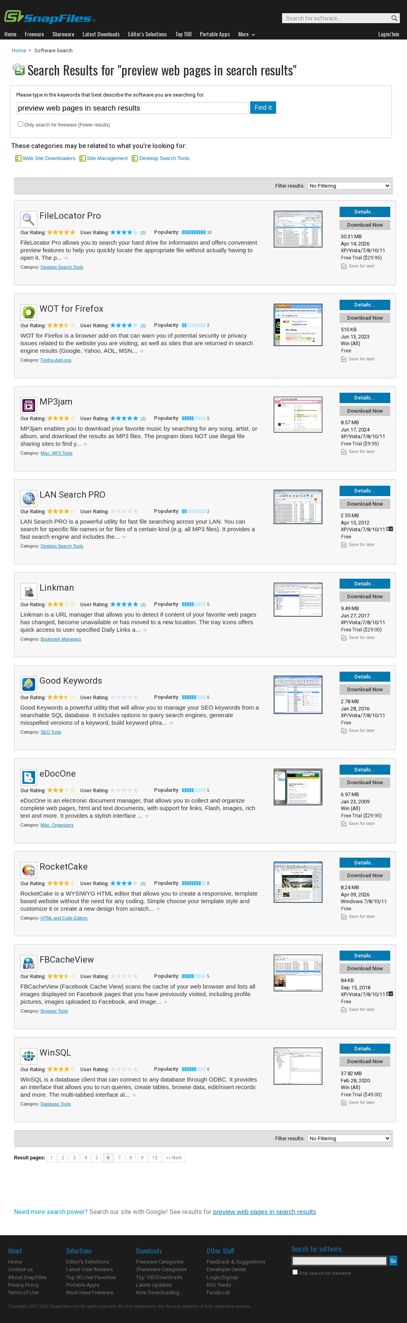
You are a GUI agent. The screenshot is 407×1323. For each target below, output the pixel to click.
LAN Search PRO (72, 495)
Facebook (218, 1292)
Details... (364, 212)
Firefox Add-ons (56, 360)
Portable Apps (82, 1285)
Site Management (107, 158)
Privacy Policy (23, 1285)
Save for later (362, 265)
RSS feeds (219, 1285)
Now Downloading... (159, 1292)
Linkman (57, 588)
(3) (143, 883)
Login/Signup (222, 1277)
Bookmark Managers (61, 639)
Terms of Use (23, 1292)
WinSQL (55, 1053)
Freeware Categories (160, 1262)
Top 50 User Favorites (91, 1277)
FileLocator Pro (70, 216)
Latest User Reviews (89, 1269)
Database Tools (56, 1104)
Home (19, 50)
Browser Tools (54, 1011)
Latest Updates (154, 1285)
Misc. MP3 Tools (57, 453)
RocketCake (64, 867)
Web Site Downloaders (49, 158)
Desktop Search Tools (164, 158)
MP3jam (56, 402)
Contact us (20, 1269)
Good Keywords (71, 681)
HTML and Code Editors (64, 918)
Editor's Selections (87, 1262)
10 (155, 1158)
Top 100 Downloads (159, 1277)
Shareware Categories (161, 1269)
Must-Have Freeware (89, 1292)
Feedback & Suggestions (236, 1262)
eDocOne (58, 774)
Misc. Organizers (57, 825)
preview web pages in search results (264, 1211)
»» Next (174, 1158)
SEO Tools (51, 732)
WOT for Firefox (71, 309)
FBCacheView (67, 960)
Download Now (365, 225)
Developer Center (226, 1269)
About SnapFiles (27, 1277)
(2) (143, 232)
